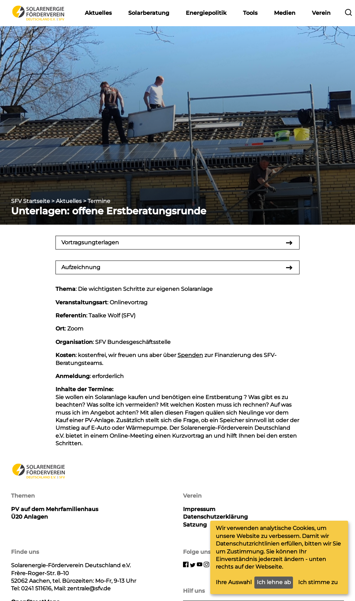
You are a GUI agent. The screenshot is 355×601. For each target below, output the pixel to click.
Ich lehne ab (274, 582)
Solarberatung (148, 13)
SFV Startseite (30, 201)
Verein (321, 13)
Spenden (190, 355)
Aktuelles (98, 13)
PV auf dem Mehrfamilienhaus (54, 509)
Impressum (199, 509)
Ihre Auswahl (234, 582)
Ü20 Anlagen (29, 516)
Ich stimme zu (318, 582)
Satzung (195, 524)
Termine (99, 201)
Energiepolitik (206, 13)
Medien (284, 13)
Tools (250, 13)
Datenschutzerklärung (215, 516)
